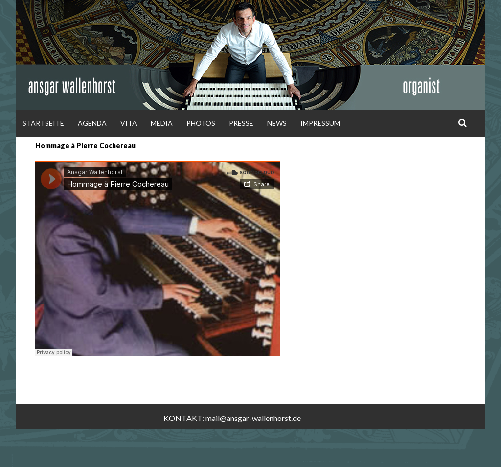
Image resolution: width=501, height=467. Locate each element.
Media (162, 123)
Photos (200, 123)
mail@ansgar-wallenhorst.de (253, 417)
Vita (128, 123)
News (277, 123)
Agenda (92, 123)
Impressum (320, 123)
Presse (241, 123)
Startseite (43, 123)
